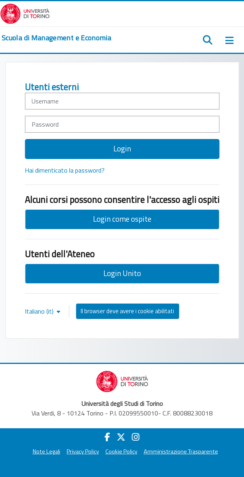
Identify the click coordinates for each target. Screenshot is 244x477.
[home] (56, 38)
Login (122, 148)
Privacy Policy (83, 451)
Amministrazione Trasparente (181, 451)
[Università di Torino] (25, 13)
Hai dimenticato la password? (65, 170)
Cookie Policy (121, 451)
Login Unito (122, 273)
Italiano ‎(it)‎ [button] (40, 311)
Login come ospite (122, 219)
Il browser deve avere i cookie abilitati (127, 311)
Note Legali (46, 451)
